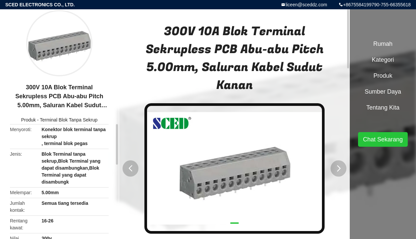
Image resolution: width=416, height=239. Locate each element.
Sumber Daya (383, 91)
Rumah (382, 43)
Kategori (383, 59)
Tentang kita (382, 107)
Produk (28, 119)
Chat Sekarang (383, 139)
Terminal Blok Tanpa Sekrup (68, 119)
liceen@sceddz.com (306, 4)
